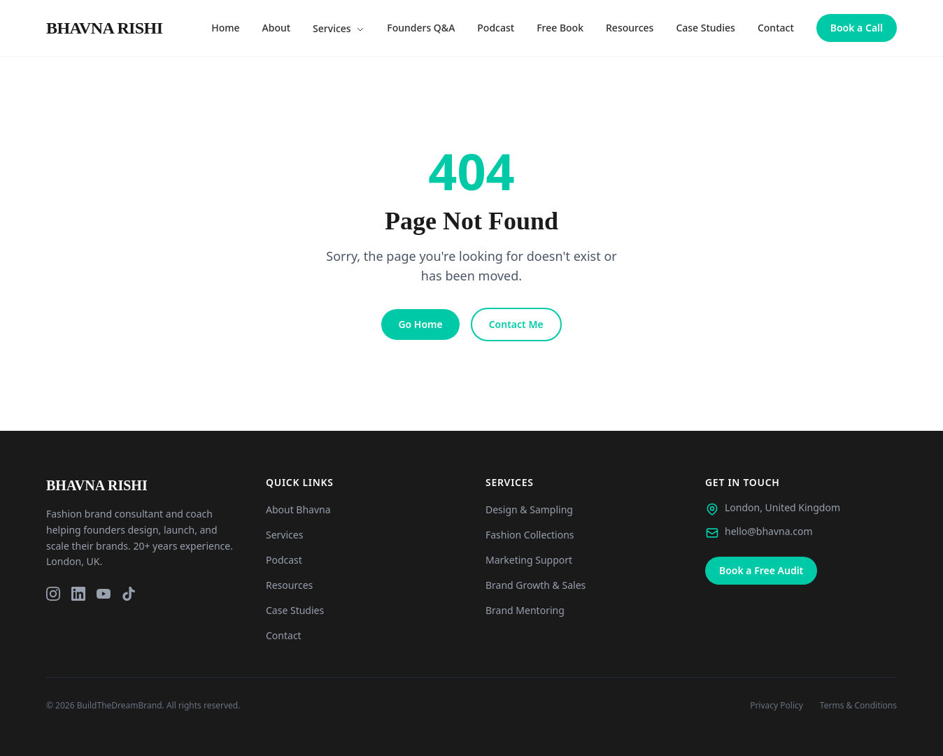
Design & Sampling (529, 509)
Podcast (495, 27)
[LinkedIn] (78, 594)
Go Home (420, 324)
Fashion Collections (529, 534)
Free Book (560, 27)
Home (225, 27)
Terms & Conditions (858, 705)
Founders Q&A (421, 27)
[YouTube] (104, 594)
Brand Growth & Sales (535, 585)
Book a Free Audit (761, 570)
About (276, 27)
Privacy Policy (776, 705)
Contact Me (516, 324)
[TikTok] (129, 594)
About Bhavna (298, 509)
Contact (776, 27)
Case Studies (705, 27)
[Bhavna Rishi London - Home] (104, 28)
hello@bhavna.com (769, 531)
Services (338, 28)
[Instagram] (53, 594)
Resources (629, 27)
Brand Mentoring (525, 610)
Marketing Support (528, 559)
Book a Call (856, 27)
